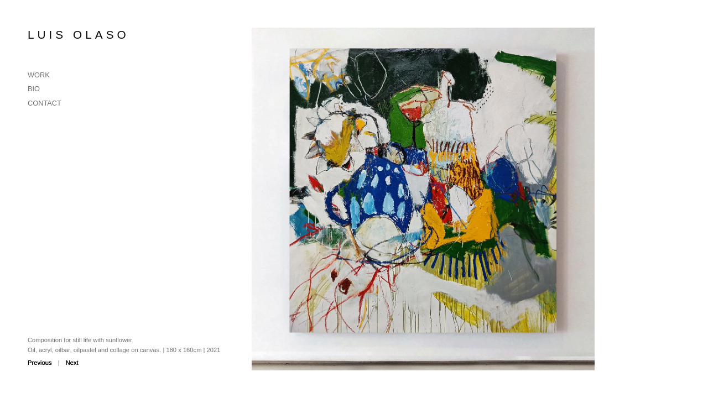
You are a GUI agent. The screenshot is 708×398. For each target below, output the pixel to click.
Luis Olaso (78, 34)
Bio (34, 89)
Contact (44, 103)
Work (39, 75)
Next (72, 362)
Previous (40, 362)
